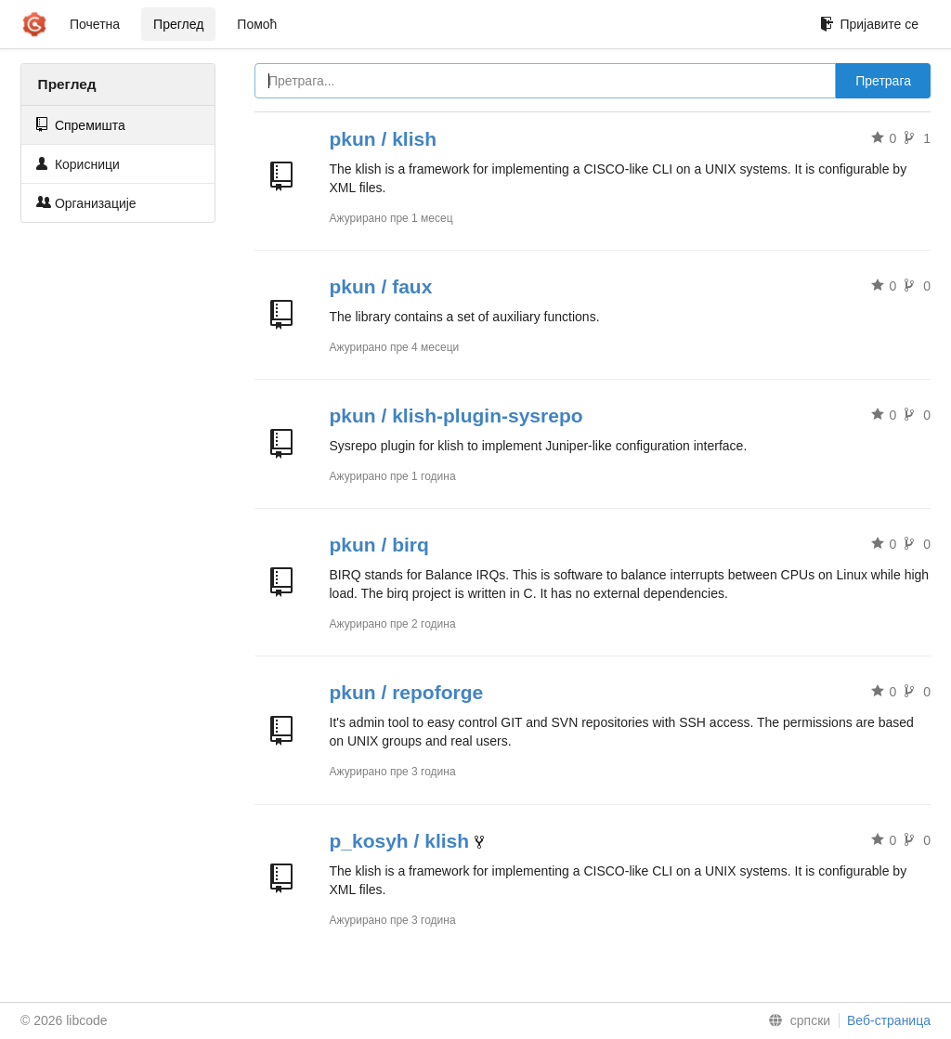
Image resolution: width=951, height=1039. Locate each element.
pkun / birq (379, 544)
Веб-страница (889, 1020)
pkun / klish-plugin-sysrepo (456, 415)
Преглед (178, 24)
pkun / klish (383, 138)
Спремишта (80, 125)
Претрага (883, 80)
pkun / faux (381, 286)
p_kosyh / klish (400, 840)
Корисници (78, 164)
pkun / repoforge (407, 692)
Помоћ (257, 24)
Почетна (95, 24)
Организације (86, 203)
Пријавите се (869, 24)
